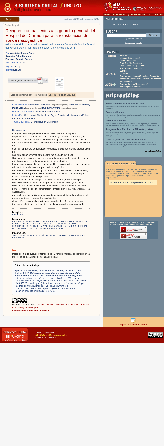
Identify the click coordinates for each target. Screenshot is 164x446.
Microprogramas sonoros (130, 87)
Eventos (123, 71)
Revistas (123, 55)
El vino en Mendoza (116, 120)
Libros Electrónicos (128, 61)
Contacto (158, 15)
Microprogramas (126, 81)
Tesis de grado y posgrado (131, 68)
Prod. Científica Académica (131, 63)
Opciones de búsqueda (133, 38)
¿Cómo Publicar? (136, 15)
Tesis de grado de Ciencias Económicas (127, 139)
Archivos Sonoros (134, 84)
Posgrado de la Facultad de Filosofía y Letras (129, 129)
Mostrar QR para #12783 (124, 24)
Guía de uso (119, 15)
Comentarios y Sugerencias (46, 337)
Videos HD (124, 74)
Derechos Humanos (116, 112)
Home (107, 15)
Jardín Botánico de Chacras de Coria (125, 103)
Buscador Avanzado (133, 43)
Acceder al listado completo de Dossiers (131, 182)
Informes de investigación (130, 58)
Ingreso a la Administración (133, 323)
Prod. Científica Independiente (132, 66)
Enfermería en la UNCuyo (62, 95)
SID (149, 15)
